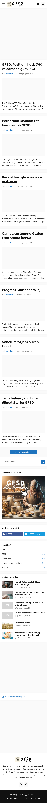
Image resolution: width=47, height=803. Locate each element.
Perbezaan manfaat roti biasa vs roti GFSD (21, 123)
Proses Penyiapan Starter (23, 563)
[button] (3, 4)
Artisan (23, 550)
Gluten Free (23, 558)
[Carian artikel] (21, 462)
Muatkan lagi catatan (23, 452)
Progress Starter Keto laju (22, 290)
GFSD (23, 554)
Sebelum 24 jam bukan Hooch (20, 344)
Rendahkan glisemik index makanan (23, 179)
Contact (25, 799)
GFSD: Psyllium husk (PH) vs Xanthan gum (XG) (22, 67)
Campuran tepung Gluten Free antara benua (22, 236)
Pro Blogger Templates (28, 795)
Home (9, 799)
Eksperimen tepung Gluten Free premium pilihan (29, 593)
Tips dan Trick (23, 567)
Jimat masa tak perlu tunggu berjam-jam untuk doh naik (28, 634)
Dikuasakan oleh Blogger (13, 697)
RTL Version (35, 799)
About (16, 799)
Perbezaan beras (22, 623)
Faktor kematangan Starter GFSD (30, 613)
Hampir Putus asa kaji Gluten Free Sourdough (28, 583)
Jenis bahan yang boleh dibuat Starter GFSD (21, 400)
